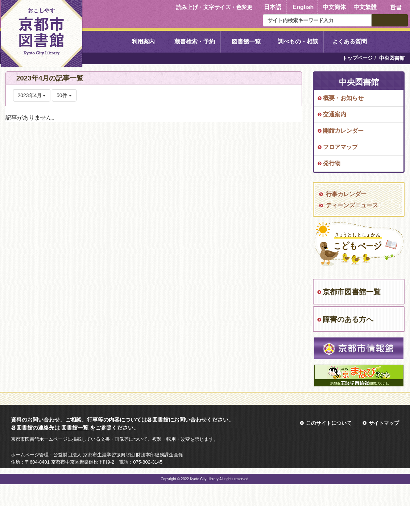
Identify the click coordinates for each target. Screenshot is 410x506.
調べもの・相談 (298, 41)
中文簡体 (334, 7)
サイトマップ (384, 423)
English (303, 7)
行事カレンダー (346, 194)
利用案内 (143, 41)
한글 (396, 7)
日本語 (272, 7)
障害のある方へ (348, 319)
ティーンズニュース (352, 205)
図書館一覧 (246, 41)
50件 (64, 95)
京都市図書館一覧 (352, 292)
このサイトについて (329, 423)
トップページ (357, 58)
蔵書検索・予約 (194, 41)
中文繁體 (365, 7)
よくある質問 (349, 41)
